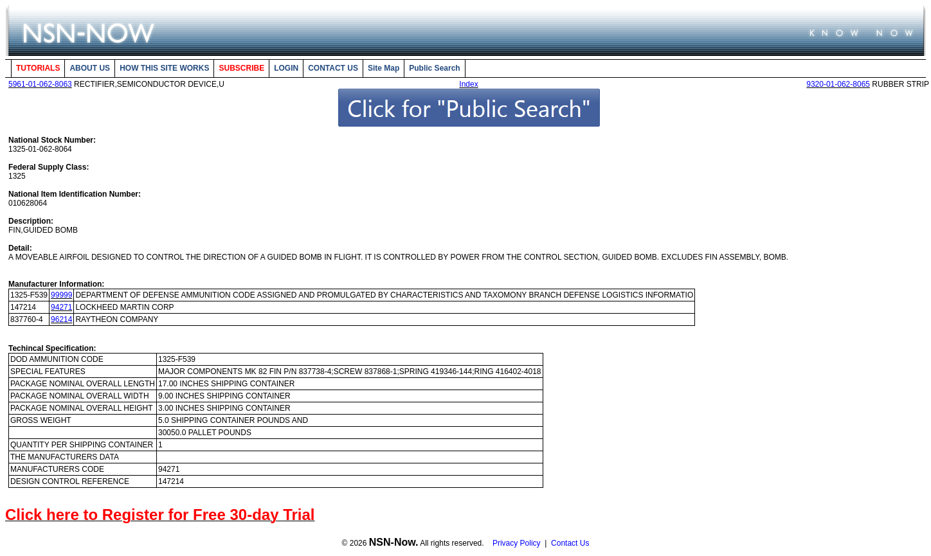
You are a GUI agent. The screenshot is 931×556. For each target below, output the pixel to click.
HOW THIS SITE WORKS (164, 68)
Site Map (383, 68)
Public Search (434, 68)
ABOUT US (89, 68)
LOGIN (286, 68)
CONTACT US (333, 68)
